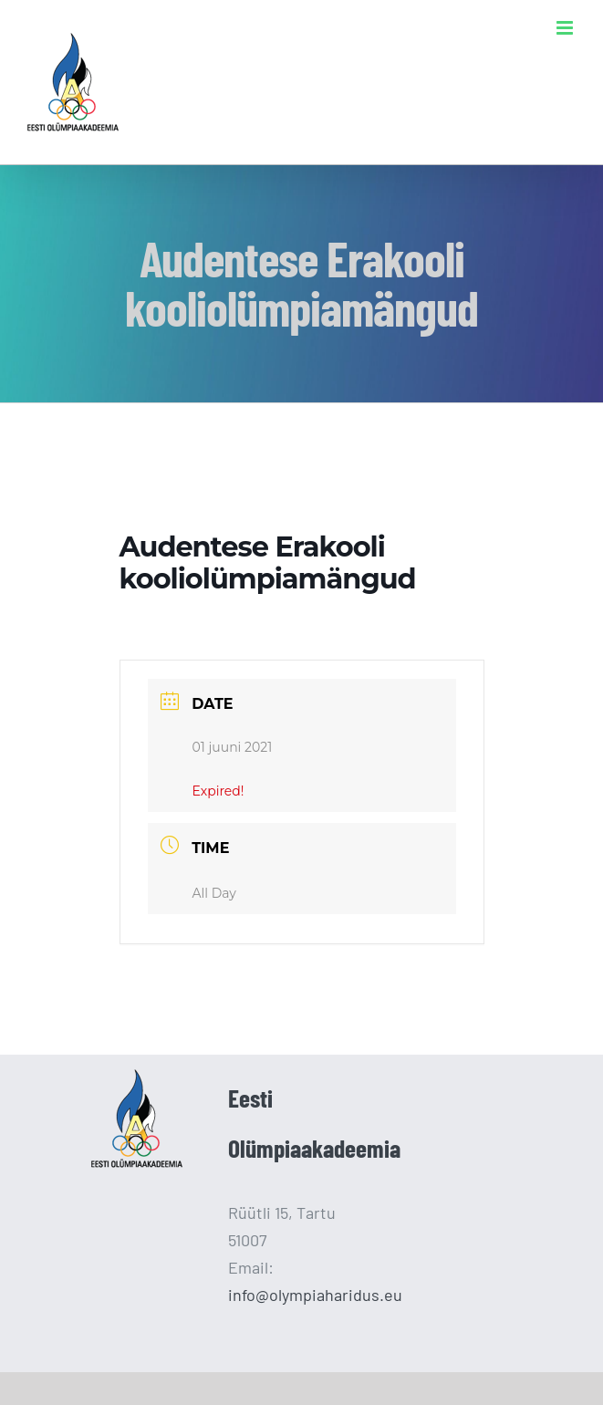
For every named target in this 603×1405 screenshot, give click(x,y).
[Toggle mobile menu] (566, 27)
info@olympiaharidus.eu (315, 1295)
